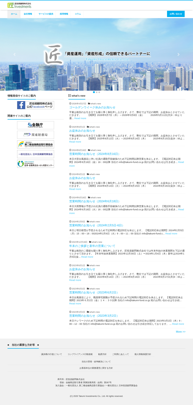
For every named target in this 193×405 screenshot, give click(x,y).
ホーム (14, 14)
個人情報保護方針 (142, 354)
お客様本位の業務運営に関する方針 (96, 368)
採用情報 (64, 14)
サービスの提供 (46, 14)
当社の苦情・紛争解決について (96, 361)
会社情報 (28, 14)
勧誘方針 (102, 354)
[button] (14, 54)
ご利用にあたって (120, 354)
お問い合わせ (176, 14)
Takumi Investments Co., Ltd (92, 396)
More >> (180, 331)
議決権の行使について (51, 354)
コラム (78, 14)
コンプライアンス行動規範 (80, 354)
